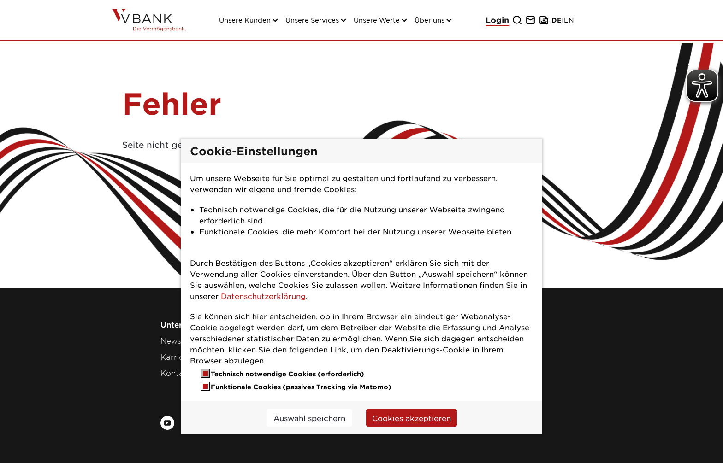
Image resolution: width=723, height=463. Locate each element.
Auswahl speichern (309, 417)
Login (497, 20)
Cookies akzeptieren (411, 417)
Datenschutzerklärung (263, 295)
